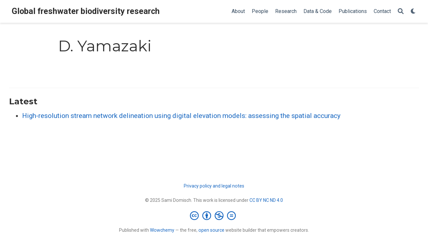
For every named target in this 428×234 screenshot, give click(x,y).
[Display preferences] (413, 11)
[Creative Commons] (214, 215)
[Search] (401, 11)
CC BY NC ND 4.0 (266, 200)
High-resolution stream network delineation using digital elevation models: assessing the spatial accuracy (181, 116)
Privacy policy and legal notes (214, 185)
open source (211, 230)
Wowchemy (162, 230)
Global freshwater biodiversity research (86, 11)
